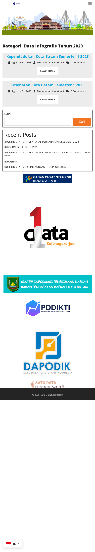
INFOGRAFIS (11, 161)
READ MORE (47, 70)
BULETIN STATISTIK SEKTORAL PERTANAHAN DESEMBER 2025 (41, 141)
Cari (7, 114)
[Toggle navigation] (90, 3)
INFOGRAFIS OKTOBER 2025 (21, 147)
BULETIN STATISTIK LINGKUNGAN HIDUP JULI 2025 (35, 166)
